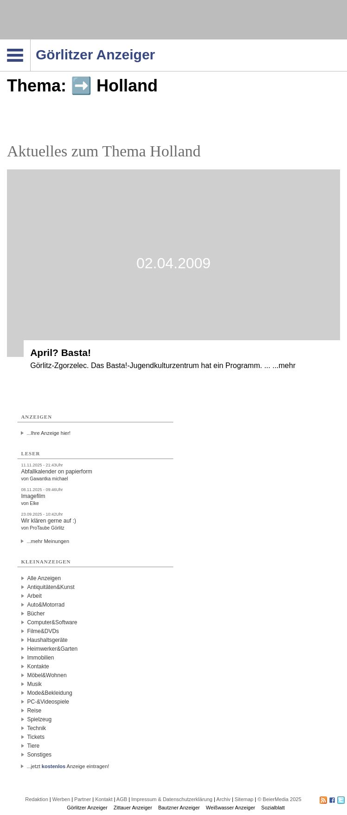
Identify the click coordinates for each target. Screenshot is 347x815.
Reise (34, 710)
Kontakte (38, 666)
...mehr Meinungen (47, 541)
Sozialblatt (273, 807)
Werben (61, 799)
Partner (82, 799)
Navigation (30, 42)
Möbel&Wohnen (46, 675)
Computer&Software (52, 622)
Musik (34, 684)
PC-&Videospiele (48, 701)
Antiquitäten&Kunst (50, 587)
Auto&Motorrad (45, 604)
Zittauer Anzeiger (133, 807)
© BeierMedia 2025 (279, 799)
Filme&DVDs (43, 631)
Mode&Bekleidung (49, 693)
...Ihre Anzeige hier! (48, 433)
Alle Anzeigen (44, 578)
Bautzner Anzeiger (179, 807)
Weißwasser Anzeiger (230, 807)
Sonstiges (39, 754)
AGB (121, 799)
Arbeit (34, 596)
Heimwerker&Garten (52, 649)
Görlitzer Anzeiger (87, 807)
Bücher (36, 613)
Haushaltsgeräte (47, 640)
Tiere (33, 746)
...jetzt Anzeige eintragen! (67, 766)
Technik (36, 728)
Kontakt (103, 799)
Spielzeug (39, 719)
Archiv (223, 799)
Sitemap (244, 799)
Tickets (36, 737)
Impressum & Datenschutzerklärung (171, 799)
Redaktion (36, 799)
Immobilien (40, 657)
